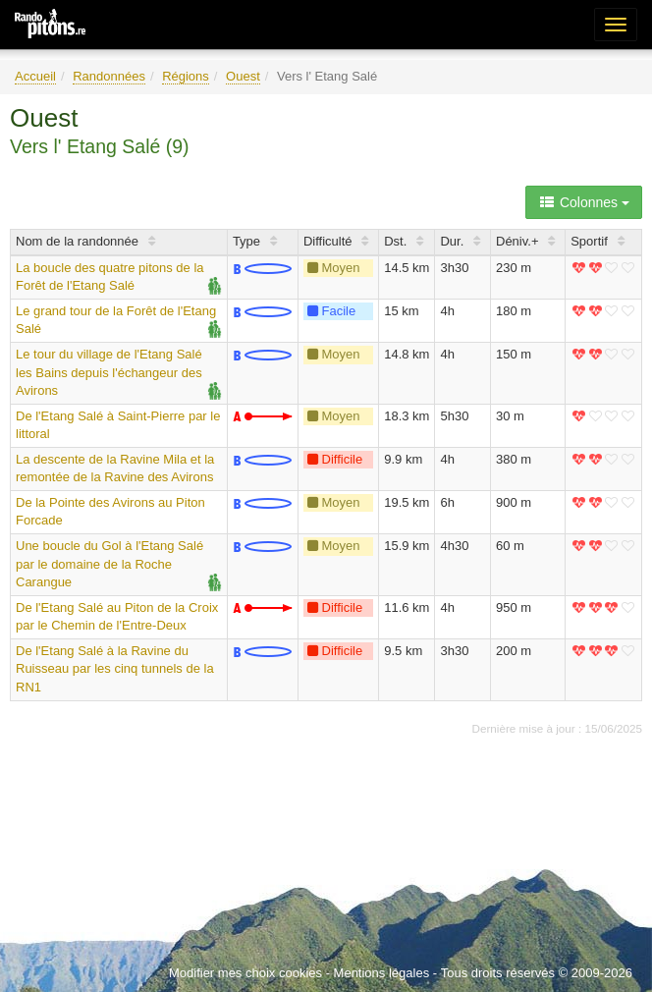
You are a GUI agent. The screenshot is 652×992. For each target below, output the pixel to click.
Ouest (243, 76)
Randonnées (109, 76)
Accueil (35, 76)
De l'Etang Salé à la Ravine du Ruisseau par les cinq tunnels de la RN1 (115, 668)
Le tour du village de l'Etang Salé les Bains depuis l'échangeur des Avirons (109, 372)
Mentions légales (382, 972)
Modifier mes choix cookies (245, 972)
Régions (185, 76)
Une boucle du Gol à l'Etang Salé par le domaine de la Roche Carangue (109, 563)
